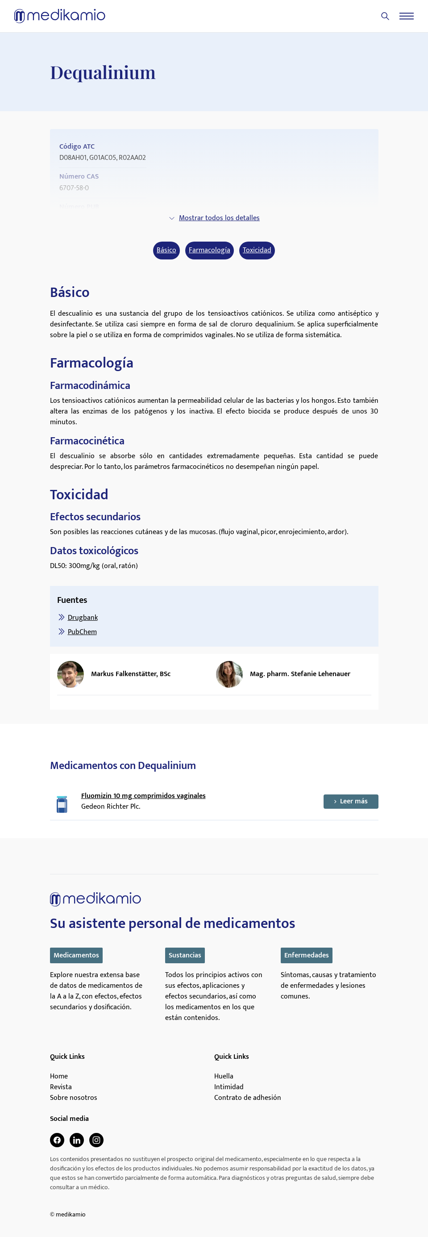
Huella (223, 1076)
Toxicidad (257, 250)
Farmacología (209, 250)
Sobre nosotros (73, 1098)
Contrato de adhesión (247, 1098)
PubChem (82, 632)
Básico (166, 250)
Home (59, 1076)
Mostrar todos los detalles (214, 218)
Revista (61, 1087)
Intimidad (229, 1087)
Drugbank (83, 618)
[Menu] (406, 16)
